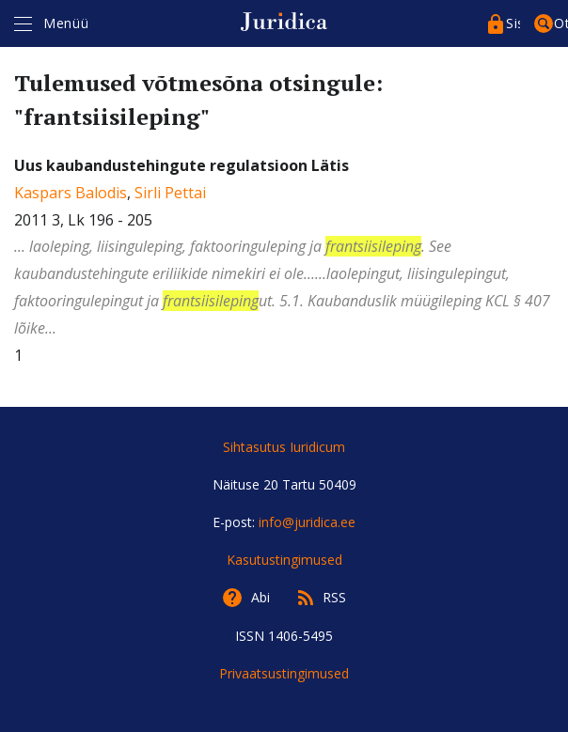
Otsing (561, 23)
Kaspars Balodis (70, 192)
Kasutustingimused (284, 559)
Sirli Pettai (170, 192)
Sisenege (513, 23)
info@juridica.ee (307, 522)
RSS (334, 597)
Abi (260, 597)
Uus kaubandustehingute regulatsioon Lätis (181, 165)
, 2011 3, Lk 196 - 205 (284, 248)
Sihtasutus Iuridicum (284, 447)
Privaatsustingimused (284, 673)
